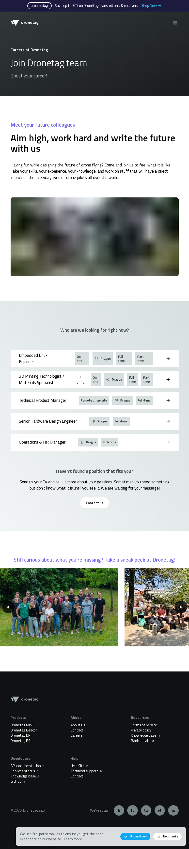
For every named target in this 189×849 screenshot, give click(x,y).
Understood (135, 836)
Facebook (132, 810)
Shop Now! (151, 5)
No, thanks (167, 836)
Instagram (173, 810)
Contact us (94, 503)
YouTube (160, 810)
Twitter (146, 810)
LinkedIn (119, 810)
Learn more (73, 839)
